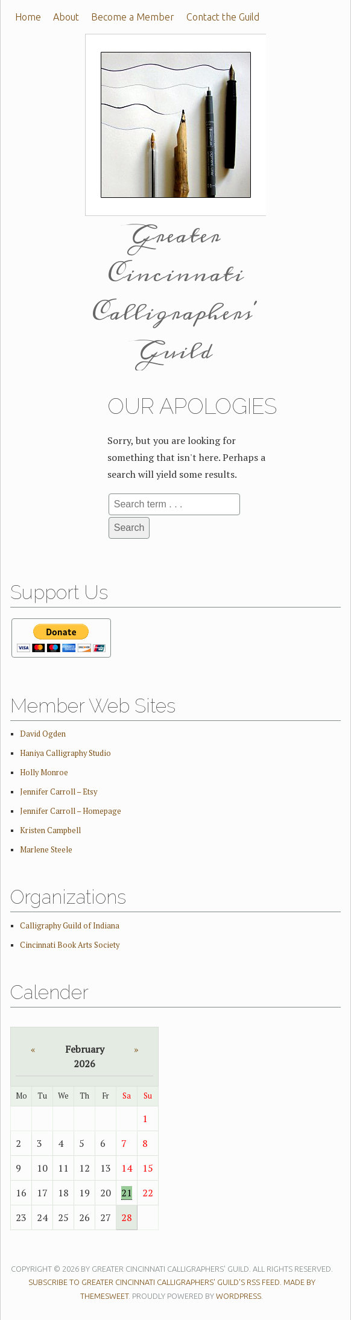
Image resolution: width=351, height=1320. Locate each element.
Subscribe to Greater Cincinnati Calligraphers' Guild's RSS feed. (155, 1282)
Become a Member (132, 16)
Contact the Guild (222, 16)
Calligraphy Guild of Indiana (69, 926)
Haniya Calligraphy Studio (65, 753)
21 (126, 1192)
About (66, 16)
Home (28, 16)
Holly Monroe (44, 772)
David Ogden (43, 734)
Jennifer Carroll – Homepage (70, 811)
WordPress (238, 1296)
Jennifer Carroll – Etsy (58, 792)
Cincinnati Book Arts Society (69, 945)
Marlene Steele (46, 850)
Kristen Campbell (50, 830)
